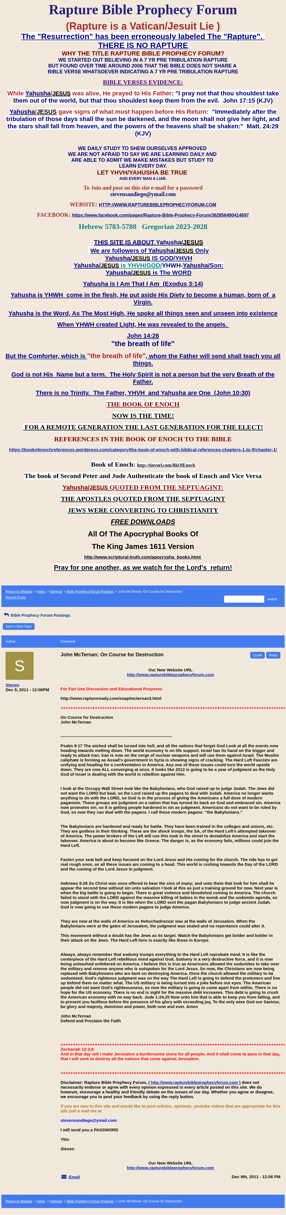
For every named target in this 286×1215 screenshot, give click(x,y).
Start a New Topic (19, 626)
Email (74, 1177)
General (56, 592)
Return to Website (19, 592)
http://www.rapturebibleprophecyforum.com (170, 674)
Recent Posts (15, 597)
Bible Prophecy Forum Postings (90, 592)
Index (41, 592)
